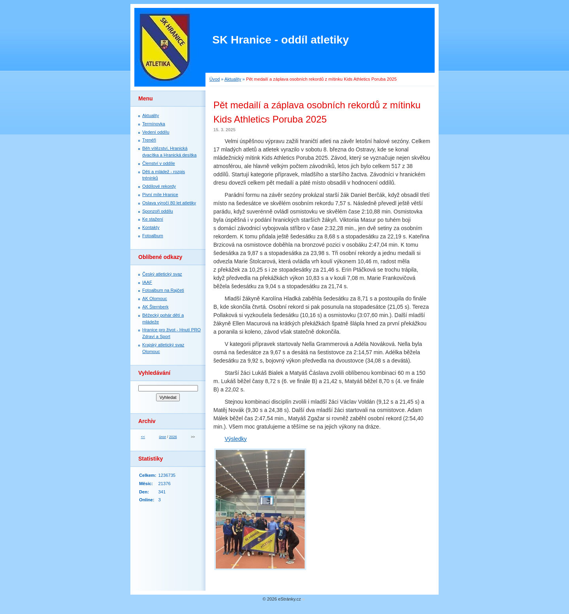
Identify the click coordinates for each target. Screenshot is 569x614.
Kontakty (151, 227)
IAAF (147, 282)
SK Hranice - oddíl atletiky (280, 40)
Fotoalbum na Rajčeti (163, 290)
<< (143, 437)
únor (162, 437)
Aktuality (232, 79)
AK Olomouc (154, 298)
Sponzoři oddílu (157, 211)
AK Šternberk (155, 306)
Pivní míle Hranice (160, 194)
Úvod (214, 79)
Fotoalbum (152, 235)
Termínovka (153, 123)
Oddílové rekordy (159, 186)
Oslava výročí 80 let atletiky (169, 202)
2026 (173, 437)
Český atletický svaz (162, 274)
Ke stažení (152, 219)
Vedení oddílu (155, 132)
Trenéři (149, 140)
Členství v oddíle (158, 163)
